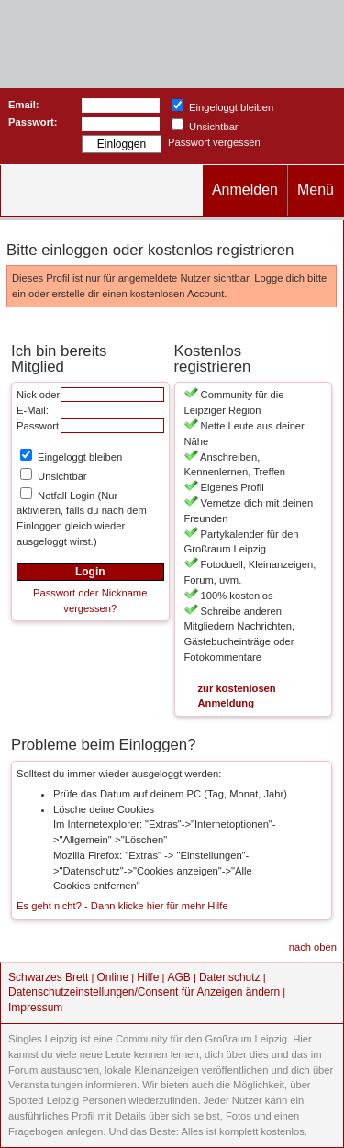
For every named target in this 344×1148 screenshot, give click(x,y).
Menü (315, 189)
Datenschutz (230, 977)
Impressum (35, 1007)
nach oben (313, 947)
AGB (178, 977)
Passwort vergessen (214, 142)
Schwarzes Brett (48, 977)
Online (113, 977)
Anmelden (245, 189)
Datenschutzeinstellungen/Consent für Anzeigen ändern (144, 992)
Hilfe (148, 977)
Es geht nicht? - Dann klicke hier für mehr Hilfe (122, 905)
